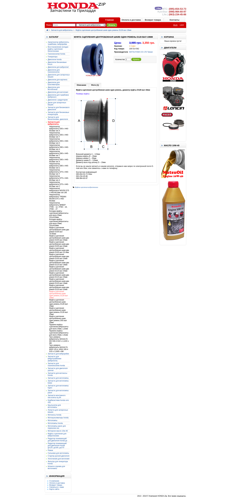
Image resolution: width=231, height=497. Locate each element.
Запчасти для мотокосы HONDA (57, 374)
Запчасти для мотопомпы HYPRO (58, 387)
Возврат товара (153, 20)
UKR (182, 25)
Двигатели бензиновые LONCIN (57, 63)
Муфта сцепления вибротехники (86, 187)
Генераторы (52, 57)
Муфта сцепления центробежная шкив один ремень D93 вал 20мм (58, 319)
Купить (136, 59)
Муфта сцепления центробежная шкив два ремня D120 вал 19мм (59, 281)
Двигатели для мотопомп (58, 92)
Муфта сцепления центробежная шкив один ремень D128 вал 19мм (103, 30)
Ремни (50, 450)
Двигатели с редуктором (58, 100)
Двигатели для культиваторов (54, 83)
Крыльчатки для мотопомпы (54, 406)
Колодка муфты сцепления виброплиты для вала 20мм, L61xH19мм (58, 214)
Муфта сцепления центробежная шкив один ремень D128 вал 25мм (58, 311)
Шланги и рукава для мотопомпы (56, 467)
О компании (54, 481)
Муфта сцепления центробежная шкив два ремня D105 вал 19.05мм (59, 231)
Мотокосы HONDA (54, 415)
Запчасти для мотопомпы (58, 378)
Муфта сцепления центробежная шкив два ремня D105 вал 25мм (59, 256)
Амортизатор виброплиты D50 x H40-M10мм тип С (59, 141)
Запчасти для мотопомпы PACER (58, 392)
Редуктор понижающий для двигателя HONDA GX (57, 440)
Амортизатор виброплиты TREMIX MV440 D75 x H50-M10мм (57, 198)
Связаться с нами (56, 487)
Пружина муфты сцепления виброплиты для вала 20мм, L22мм (58, 327)
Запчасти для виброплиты (61, 30)
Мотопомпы (52, 420)
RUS (175, 25)
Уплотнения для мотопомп (59, 459)
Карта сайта (54, 489)
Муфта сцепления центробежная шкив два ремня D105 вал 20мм (59, 238)
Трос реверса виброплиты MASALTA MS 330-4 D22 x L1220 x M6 (59, 340)
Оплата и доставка (131, 20)
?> (91, 25)
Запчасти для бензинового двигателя (59, 108)
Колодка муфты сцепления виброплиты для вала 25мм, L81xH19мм (58, 222)
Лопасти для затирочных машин (58, 411)
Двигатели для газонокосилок (54, 71)
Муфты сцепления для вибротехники (57, 435)
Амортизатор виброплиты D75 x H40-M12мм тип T (59, 172)
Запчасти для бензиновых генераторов (58, 113)
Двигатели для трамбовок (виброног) (58, 96)
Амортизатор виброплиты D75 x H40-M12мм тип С (59, 184)
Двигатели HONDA (55, 59)
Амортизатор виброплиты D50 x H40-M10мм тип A (59, 129)
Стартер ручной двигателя (58, 456)
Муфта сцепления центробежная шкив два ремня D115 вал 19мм (59, 263)
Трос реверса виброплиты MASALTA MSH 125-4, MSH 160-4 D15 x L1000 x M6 (58, 348)
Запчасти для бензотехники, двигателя (58, 118)
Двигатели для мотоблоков (54, 88)
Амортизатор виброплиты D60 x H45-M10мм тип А (59, 159)
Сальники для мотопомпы (58, 453)
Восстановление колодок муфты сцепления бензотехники (58, 49)
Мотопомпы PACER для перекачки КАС (57, 427)
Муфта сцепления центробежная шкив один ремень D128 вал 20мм (58, 303)
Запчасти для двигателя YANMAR (57, 369)
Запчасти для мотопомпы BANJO (58, 382)
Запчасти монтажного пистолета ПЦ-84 (57, 396)
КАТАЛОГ (54, 37)
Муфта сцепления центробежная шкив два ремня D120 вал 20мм (59, 287)
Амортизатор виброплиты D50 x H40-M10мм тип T (59, 135)
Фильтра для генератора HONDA (58, 462)
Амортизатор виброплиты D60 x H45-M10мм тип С (59, 166)
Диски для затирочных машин (57, 104)
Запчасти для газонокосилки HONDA (56, 364)
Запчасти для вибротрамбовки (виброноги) (54, 359)
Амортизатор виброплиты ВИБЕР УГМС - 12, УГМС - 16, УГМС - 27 (58, 206)
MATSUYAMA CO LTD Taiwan (141, 52)
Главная (109, 20)
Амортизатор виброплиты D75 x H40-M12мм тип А (59, 178)
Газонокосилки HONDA (56, 54)
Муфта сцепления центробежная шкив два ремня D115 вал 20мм (59, 269)
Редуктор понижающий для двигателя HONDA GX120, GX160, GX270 (57, 445)
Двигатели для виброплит (58, 67)
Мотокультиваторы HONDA (58, 418)
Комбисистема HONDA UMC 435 (58, 401)
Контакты (174, 20)
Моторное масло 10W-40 (58, 431)
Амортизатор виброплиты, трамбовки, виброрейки (58, 43)
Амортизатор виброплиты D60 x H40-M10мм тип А (59, 147)
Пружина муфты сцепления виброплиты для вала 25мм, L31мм (58, 333)
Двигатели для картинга (57, 80)
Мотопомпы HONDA (55, 423)
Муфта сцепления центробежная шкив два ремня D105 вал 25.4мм (59, 250)
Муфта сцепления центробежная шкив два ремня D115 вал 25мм (59, 275)
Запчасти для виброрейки (58, 354)
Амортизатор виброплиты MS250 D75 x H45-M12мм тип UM (59, 190)
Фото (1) (95, 85)
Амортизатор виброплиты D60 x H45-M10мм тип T (59, 153)
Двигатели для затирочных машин (59, 76)
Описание (81, 85)
